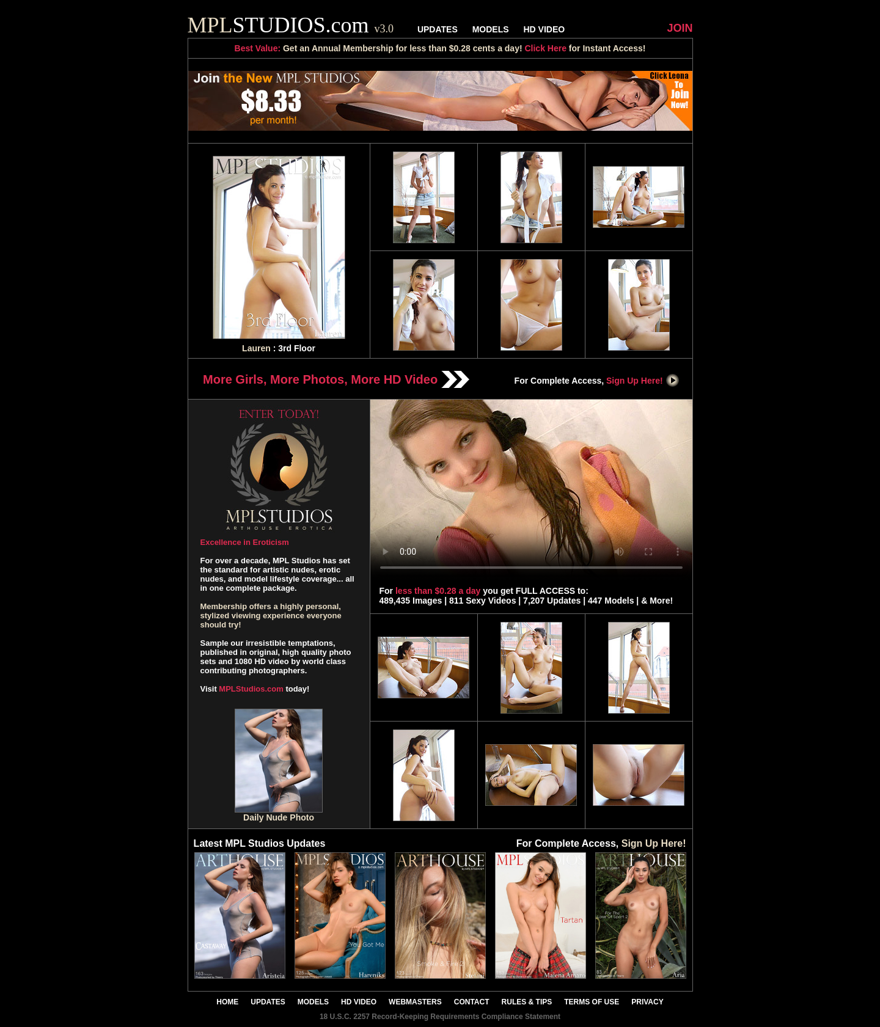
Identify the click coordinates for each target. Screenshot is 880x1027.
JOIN (679, 28)
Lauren (256, 348)
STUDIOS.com (291, 25)
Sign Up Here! (643, 381)
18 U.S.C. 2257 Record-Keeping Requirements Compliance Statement (440, 1016)
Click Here (545, 48)
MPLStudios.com (251, 688)
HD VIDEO (544, 29)
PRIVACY (647, 1002)
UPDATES (437, 29)
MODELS (490, 29)
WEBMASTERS (415, 1002)
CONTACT (472, 1002)
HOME (227, 1002)
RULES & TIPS (527, 1002)
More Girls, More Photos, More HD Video (336, 379)
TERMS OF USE (591, 1002)
